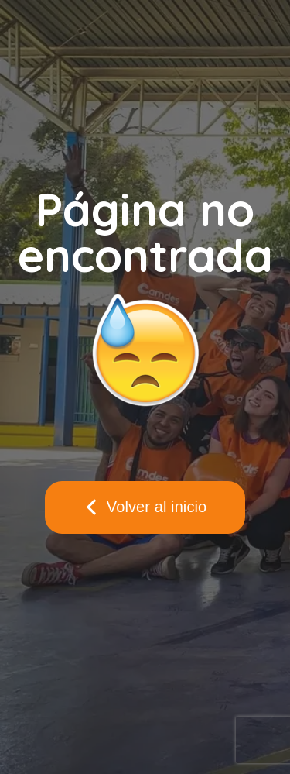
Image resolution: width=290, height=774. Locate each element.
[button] (145, 507)
